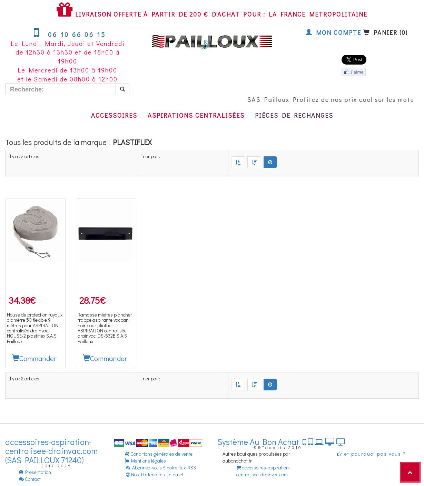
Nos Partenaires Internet (154, 474)
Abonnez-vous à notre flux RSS (160, 467)
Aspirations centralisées (196, 115)
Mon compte (333, 32)
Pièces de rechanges (294, 115)
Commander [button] (34, 358)
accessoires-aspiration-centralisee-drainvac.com (263, 471)
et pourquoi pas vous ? (371, 453)
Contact (30, 479)
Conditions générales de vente (159, 453)
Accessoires (114, 115)
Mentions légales (145, 460)
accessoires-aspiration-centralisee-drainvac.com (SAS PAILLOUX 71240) (51, 450)
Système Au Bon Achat (281, 441)
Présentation (35, 472)
